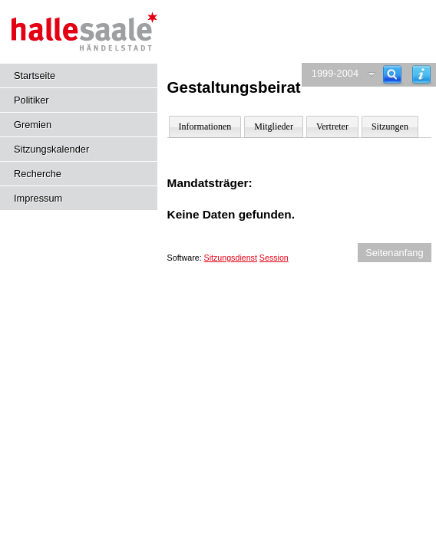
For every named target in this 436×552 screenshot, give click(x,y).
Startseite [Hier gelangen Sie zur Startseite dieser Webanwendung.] (34, 75)
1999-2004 (335, 73)
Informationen (205, 126)
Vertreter (332, 126)
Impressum (38, 198)
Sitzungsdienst (230, 257)
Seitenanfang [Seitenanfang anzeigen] (394, 252)
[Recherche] (392, 75)
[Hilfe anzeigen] (421, 75)
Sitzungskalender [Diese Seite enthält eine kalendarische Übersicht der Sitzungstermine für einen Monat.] (51, 149)
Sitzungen (390, 126)
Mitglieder (273, 126)
